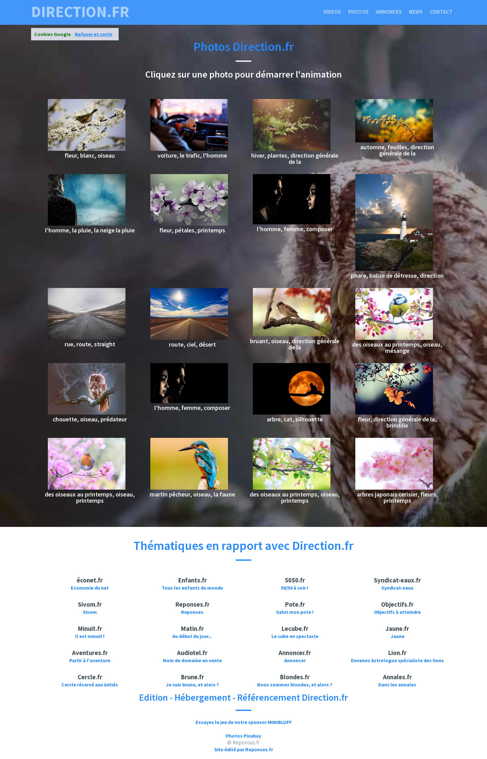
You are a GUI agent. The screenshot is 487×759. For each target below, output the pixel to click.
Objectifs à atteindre (397, 612)
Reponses (192, 612)
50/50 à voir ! (294, 588)
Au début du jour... (192, 636)
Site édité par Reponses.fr (243, 749)
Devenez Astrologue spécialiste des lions (397, 660)
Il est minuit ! (90, 636)
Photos (358, 11)
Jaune (397, 636)
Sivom (90, 612)
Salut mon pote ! (295, 612)
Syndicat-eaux (397, 588)
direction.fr (80, 12)
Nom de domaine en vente (192, 660)
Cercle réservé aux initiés (89, 684)
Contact (441, 11)
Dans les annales (397, 684)
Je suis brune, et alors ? (192, 684)
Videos (332, 11)
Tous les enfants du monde (192, 588)
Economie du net (90, 588)
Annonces (389, 11)
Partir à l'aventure (89, 660)
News (416, 11)
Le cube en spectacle (294, 636)
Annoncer (295, 660)
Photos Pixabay (243, 736)
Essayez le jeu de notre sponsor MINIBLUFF (244, 722)
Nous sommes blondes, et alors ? (294, 684)
